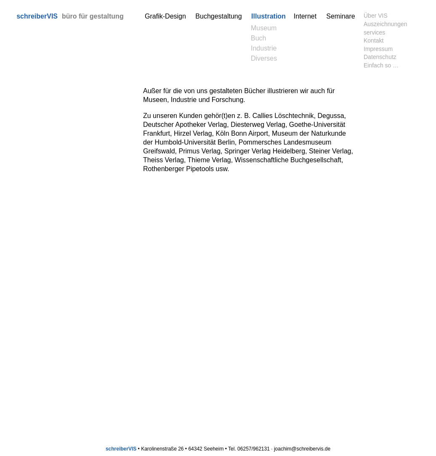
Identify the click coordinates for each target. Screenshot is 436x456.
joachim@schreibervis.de (302, 449)
